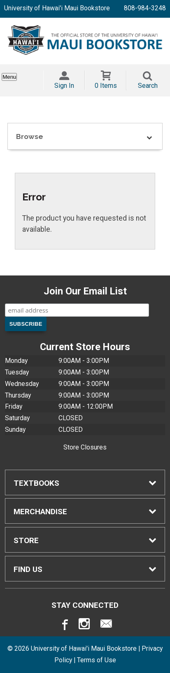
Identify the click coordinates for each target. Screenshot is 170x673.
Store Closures (85, 447)
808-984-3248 (145, 8)
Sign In (64, 85)
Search (148, 85)
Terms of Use (96, 660)
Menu (9, 77)
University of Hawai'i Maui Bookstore (57, 8)
